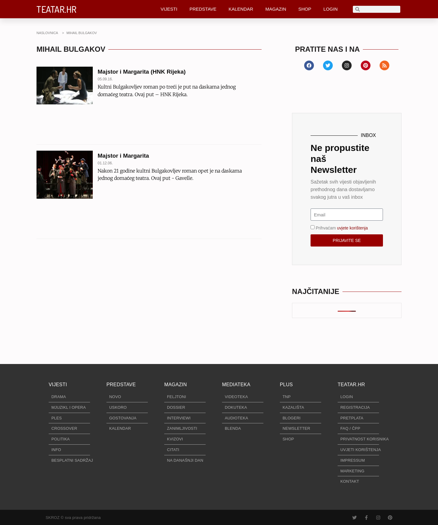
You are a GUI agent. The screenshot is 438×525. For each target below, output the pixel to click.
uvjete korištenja (352, 228)
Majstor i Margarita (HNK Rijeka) (142, 71)
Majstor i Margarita (123, 155)
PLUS (286, 384)
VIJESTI (169, 9)
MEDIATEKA (236, 384)
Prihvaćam (342, 228)
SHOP (304, 9)
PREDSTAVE (203, 9)
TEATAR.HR (56, 9)
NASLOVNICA (47, 33)
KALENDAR (241, 9)
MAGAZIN (275, 9)
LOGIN (330, 9)
